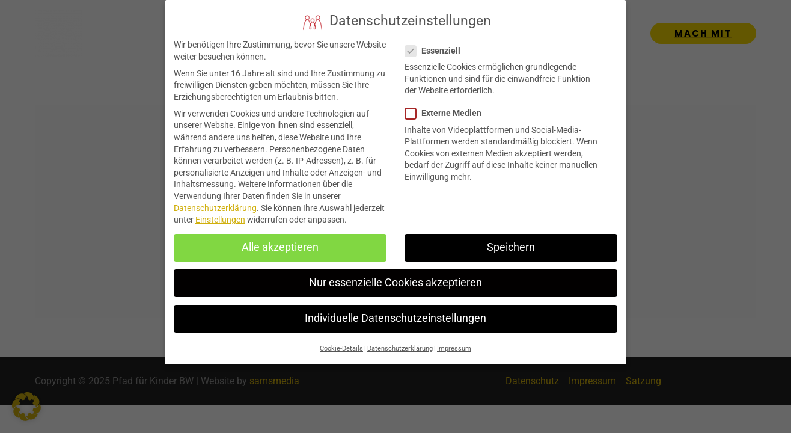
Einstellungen (220, 212)
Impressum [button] (454, 341)
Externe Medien (447, 106)
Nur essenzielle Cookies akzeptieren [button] (395, 275)
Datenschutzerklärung (215, 200)
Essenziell (436, 43)
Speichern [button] (511, 240)
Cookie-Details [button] (341, 341)
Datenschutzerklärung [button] (400, 341)
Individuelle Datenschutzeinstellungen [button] (395, 311)
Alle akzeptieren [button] (280, 240)
